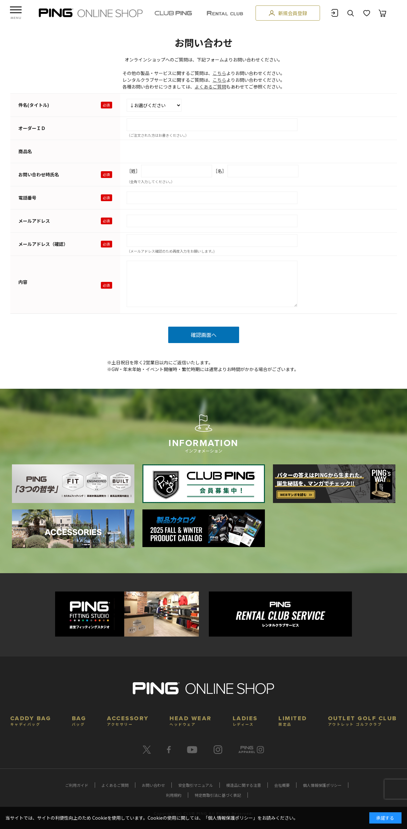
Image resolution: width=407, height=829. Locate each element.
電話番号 (27, 197)
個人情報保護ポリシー (322, 785)
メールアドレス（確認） (43, 244)
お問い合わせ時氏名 (38, 174)
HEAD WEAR (191, 720)
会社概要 (282, 785)
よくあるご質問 (210, 86)
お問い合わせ (153, 785)
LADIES (245, 720)
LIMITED (292, 720)
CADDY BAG (30, 720)
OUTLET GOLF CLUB (362, 720)
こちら (219, 73)
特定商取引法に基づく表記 (218, 795)
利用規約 (173, 795)
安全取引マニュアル (195, 785)
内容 (22, 282)
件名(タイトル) (33, 105)
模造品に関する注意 (243, 785)
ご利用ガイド (76, 785)
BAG (79, 720)
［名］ (220, 171)
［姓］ (133, 171)
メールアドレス (34, 221)
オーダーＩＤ (31, 128)
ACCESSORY (128, 720)
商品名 (25, 151)
